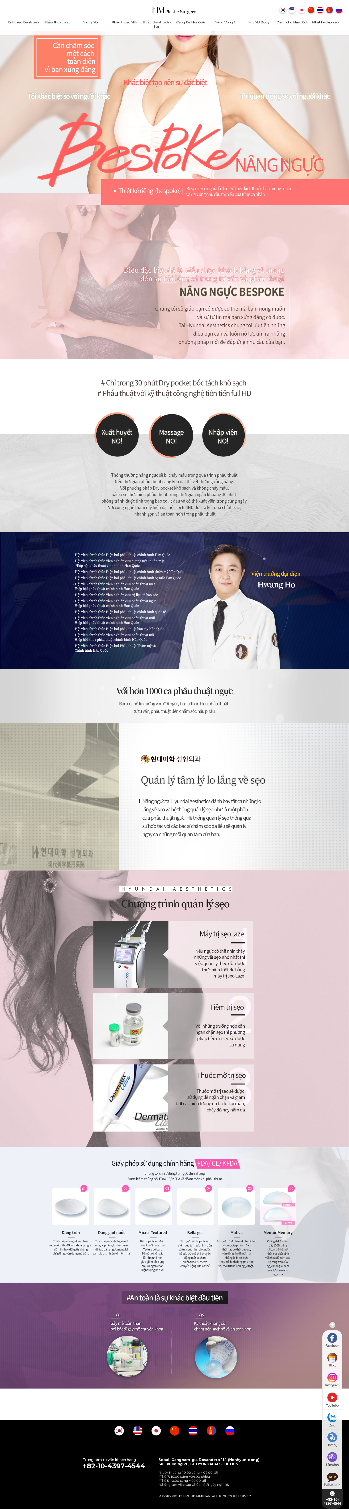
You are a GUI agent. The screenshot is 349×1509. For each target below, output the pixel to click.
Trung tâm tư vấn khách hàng (114, 1464)
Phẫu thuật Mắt (57, 22)
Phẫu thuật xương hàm (157, 24)
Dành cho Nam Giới (292, 22)
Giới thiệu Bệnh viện (23, 22)
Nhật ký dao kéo (325, 22)
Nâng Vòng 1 (225, 22)
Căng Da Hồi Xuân (191, 22)
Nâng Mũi (90, 22)
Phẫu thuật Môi (124, 22)
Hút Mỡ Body (259, 22)
